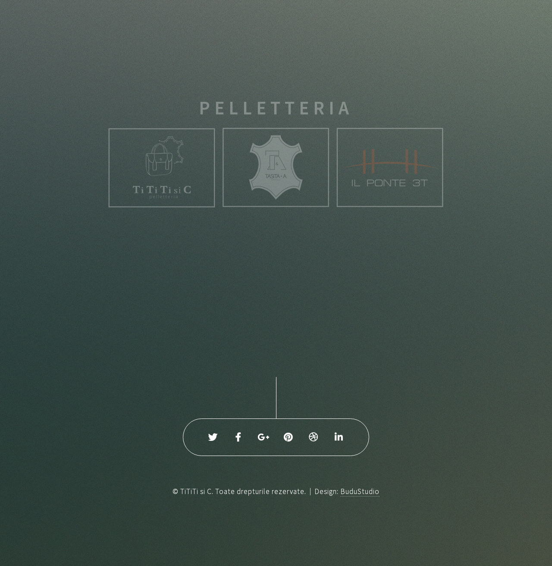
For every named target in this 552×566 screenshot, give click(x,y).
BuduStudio (360, 491)
